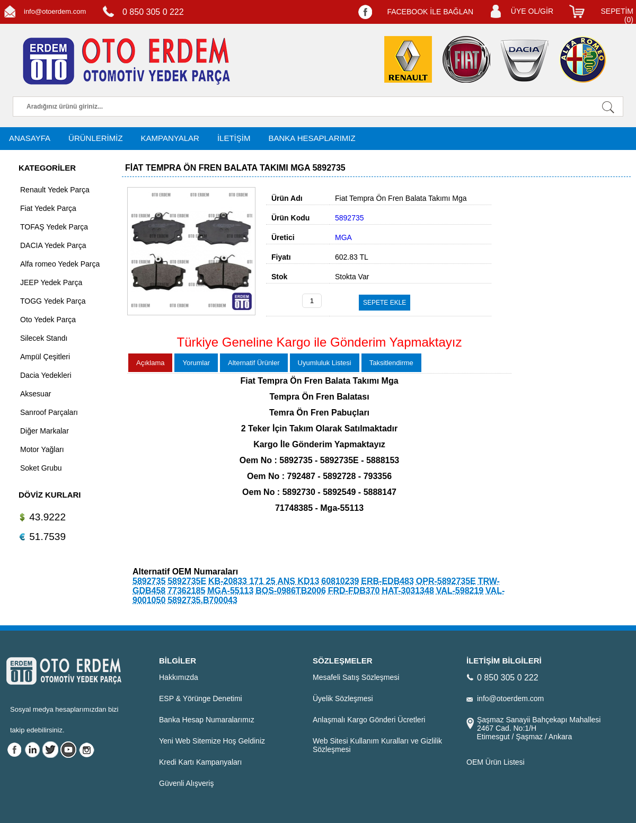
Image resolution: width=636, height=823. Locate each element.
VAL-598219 (460, 590)
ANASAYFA (29, 138)
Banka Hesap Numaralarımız (206, 719)
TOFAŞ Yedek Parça (54, 227)
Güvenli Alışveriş (186, 783)
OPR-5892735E (446, 581)
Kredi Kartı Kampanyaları (200, 762)
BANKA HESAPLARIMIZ (311, 138)
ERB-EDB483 (387, 581)
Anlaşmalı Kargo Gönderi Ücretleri (369, 719)
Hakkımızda (178, 677)
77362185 (186, 590)
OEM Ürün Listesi (495, 762)
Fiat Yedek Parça (48, 208)
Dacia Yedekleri (46, 375)
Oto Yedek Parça (48, 319)
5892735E (186, 581)
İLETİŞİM (234, 138)
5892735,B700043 (202, 600)
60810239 (340, 581)
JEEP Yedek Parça (51, 282)
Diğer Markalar (44, 431)
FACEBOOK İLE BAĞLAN (430, 11)
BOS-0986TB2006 (290, 590)
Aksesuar (35, 394)
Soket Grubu (41, 468)
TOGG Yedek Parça (52, 301)
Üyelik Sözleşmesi (343, 698)
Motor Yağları (42, 449)
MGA (343, 237)
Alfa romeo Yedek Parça (60, 264)
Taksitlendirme (391, 363)
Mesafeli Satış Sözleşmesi (356, 677)
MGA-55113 (230, 590)
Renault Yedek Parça (55, 189)
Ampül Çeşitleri (45, 356)
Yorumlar (196, 363)
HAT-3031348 (408, 590)
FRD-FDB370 (354, 590)
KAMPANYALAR (170, 138)
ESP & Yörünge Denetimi (200, 698)
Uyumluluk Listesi (324, 363)
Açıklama (150, 363)
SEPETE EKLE (384, 302)
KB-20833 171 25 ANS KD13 (263, 581)
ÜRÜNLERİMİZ (95, 138)
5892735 (148, 581)
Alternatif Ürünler (254, 363)
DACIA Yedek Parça (53, 245)
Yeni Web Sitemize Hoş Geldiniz (212, 741)
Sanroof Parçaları (49, 412)
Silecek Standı (44, 338)
